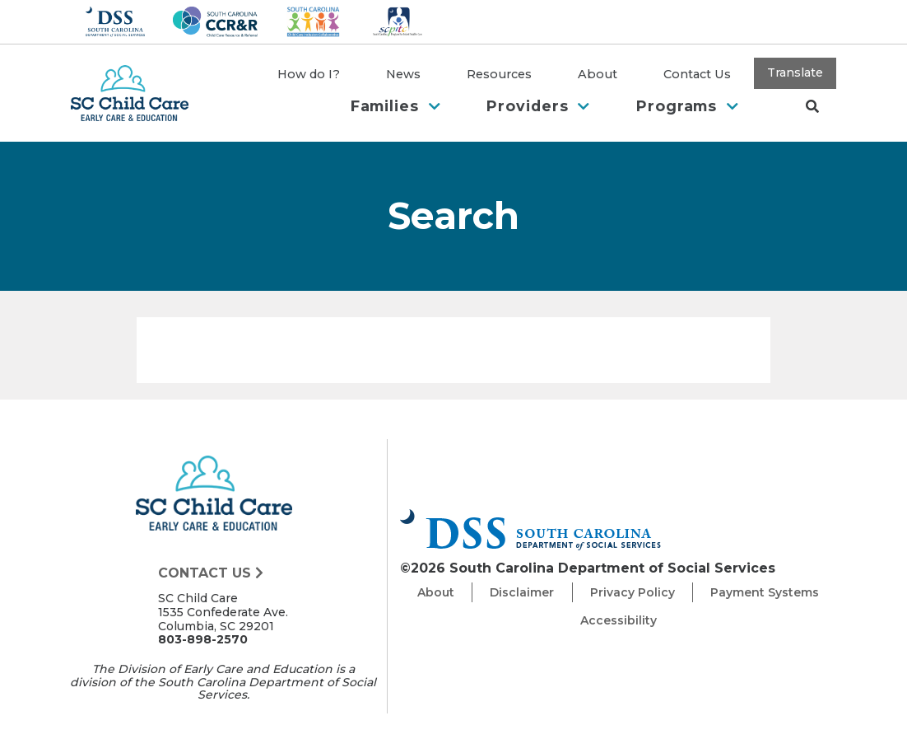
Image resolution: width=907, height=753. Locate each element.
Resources (499, 74)
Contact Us (697, 74)
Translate (795, 72)
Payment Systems (764, 592)
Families (396, 106)
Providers (538, 106)
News (403, 74)
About (597, 74)
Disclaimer (522, 592)
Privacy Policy (632, 592)
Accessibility (618, 620)
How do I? (308, 74)
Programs (687, 106)
